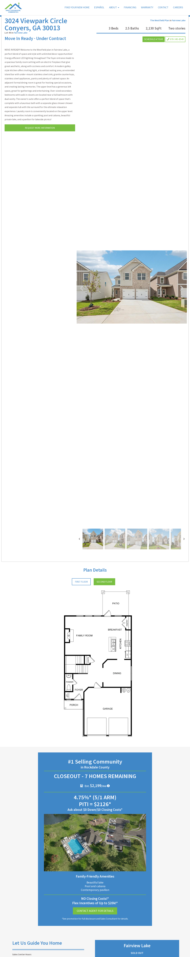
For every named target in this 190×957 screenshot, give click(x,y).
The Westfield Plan (159, 26)
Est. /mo (93, 772)
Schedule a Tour (153, 45)
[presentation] (79, 526)
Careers (178, 7)
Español (99, 7)
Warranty (147, 7)
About (113, 7)
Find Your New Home (77, 7)
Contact (163, 7)
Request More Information (40, 133)
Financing (130, 7)
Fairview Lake (20, 38)
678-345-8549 (175, 45)
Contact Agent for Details (95, 898)
